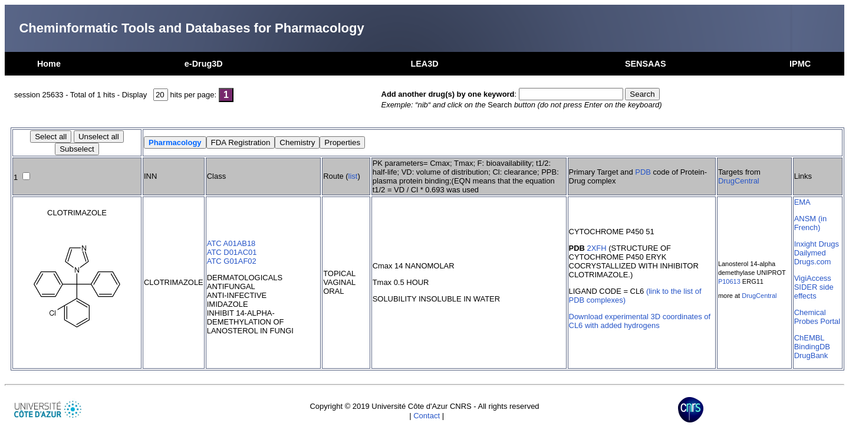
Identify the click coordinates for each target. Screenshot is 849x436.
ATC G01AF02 (231, 261)
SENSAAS (645, 63)
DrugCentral (738, 180)
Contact (426, 415)
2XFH (597, 248)
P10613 (729, 281)
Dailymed (810, 252)
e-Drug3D (204, 63)
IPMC (800, 63)
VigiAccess (812, 278)
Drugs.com (812, 261)
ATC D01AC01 (232, 252)
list (353, 176)
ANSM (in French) (810, 223)
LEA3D (424, 63)
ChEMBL (809, 337)
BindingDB (812, 346)
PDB (643, 172)
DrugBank (811, 355)
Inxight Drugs (816, 244)
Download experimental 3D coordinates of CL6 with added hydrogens (640, 321)
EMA (802, 202)
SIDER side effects (814, 291)
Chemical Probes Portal (817, 317)
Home (49, 63)
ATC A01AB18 (231, 243)
